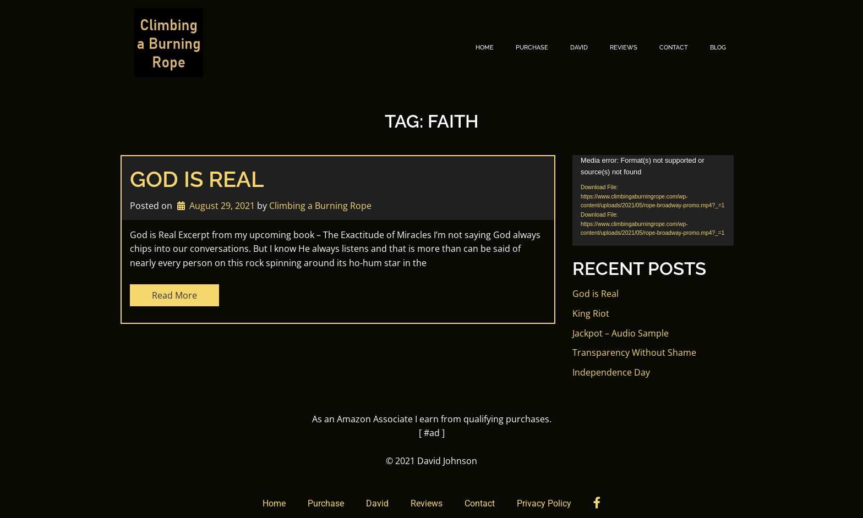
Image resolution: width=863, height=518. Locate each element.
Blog (718, 47)
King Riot (590, 313)
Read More (174, 295)
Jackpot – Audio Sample (620, 333)
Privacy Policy (544, 503)
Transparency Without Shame (634, 352)
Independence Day (611, 372)
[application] (653, 200)
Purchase (532, 47)
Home (485, 47)
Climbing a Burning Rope (320, 206)
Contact (673, 47)
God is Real (197, 179)
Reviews (623, 47)
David (579, 47)
